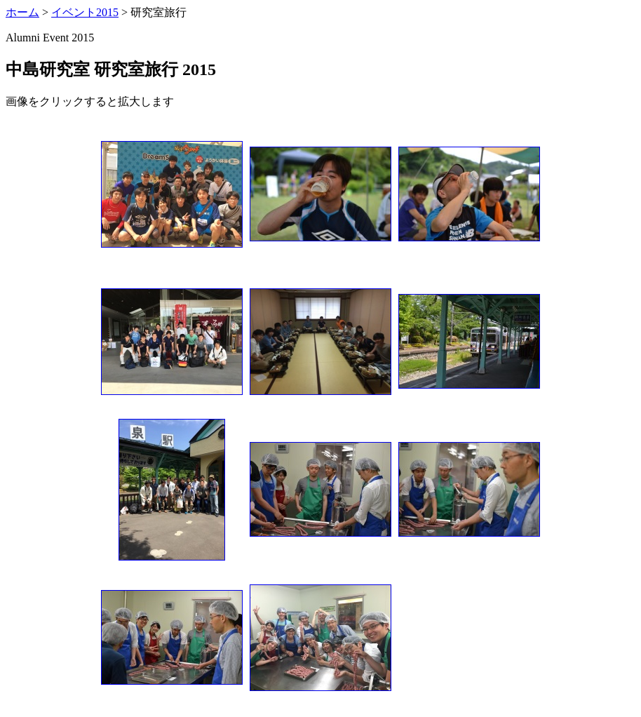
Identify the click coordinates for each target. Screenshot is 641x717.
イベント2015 (85, 12)
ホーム (22, 12)
